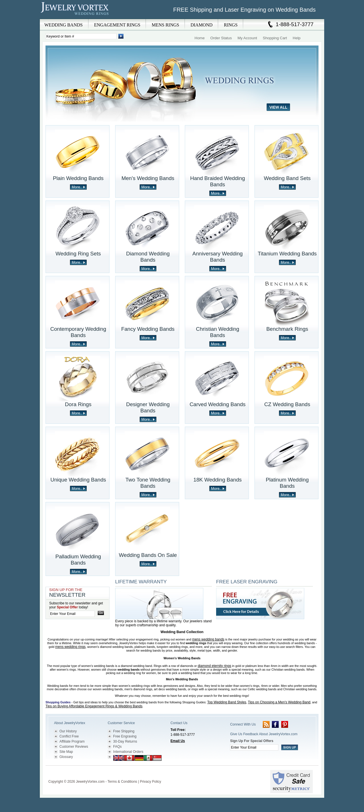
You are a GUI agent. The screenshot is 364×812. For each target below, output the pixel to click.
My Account (247, 38)
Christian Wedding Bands (217, 332)
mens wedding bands (208, 639)
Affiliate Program (71, 741)
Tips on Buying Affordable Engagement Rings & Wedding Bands (94, 706)
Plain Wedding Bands (78, 178)
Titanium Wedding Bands (287, 254)
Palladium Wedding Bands (78, 559)
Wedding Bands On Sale (148, 555)
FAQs (117, 746)
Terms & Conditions (122, 782)
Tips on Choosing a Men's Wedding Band (279, 702)
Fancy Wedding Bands (147, 329)
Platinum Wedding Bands (287, 483)
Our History (68, 731)
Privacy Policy (150, 782)
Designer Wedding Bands (147, 407)
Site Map (66, 751)
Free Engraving (124, 736)
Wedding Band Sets (287, 178)
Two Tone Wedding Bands (147, 483)
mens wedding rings (70, 647)
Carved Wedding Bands (218, 404)
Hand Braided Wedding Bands (217, 181)
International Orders (128, 751)
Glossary (66, 757)
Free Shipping (124, 731)
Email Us (178, 741)
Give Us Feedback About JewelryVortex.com (263, 734)
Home (200, 38)
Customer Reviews (73, 746)
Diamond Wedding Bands (147, 257)
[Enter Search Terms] (81, 36)
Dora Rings (78, 404)
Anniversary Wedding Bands (218, 257)
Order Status (221, 38)
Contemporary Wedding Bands (78, 332)
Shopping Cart (275, 38)
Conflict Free (69, 736)
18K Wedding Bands (217, 480)
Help (296, 38)
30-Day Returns (125, 741)
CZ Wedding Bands (287, 404)
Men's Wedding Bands (147, 178)
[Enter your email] (72, 614)
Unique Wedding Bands (78, 480)
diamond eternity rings (214, 666)
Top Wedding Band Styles (226, 702)
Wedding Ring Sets (78, 254)
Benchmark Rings (287, 329)
